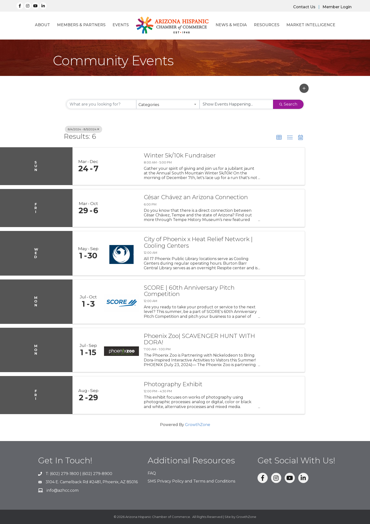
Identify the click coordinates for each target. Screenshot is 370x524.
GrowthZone (197, 424)
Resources (266, 25)
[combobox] (168, 104)
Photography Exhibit (173, 384)
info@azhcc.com (63, 490)
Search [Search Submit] (288, 104)
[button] (304, 88)
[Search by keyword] (101, 104)
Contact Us (304, 7)
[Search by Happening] (236, 104)
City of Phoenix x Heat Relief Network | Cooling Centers (198, 242)
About (42, 25)
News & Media (231, 25)
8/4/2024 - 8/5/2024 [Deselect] (83, 129)
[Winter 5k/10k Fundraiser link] (121, 166)
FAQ (152, 473)
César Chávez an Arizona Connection (196, 197)
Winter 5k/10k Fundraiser (180, 155)
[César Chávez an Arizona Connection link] (121, 208)
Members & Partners (81, 25)
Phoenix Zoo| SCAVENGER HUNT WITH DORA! (199, 339)
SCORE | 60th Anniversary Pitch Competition (189, 291)
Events (121, 25)
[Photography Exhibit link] (121, 395)
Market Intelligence (310, 25)
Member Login (337, 7)
